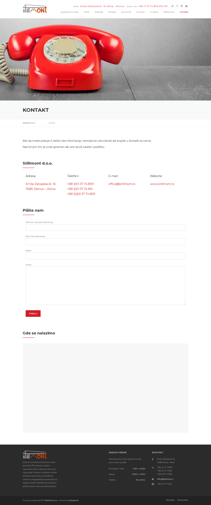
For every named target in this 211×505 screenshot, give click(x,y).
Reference (169, 12)
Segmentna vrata (70, 12)
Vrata (86, 12)
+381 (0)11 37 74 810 (80, 189)
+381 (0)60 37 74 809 (81, 194)
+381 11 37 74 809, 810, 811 (153, 6)
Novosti (140, 12)
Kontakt (184, 12)
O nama (154, 12)
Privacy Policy (182, 500)
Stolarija (99, 12)
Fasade (112, 12)
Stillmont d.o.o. (51, 500)
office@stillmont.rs (165, 479)
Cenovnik (126, 12)
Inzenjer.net (74, 500)
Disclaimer (170, 500)
